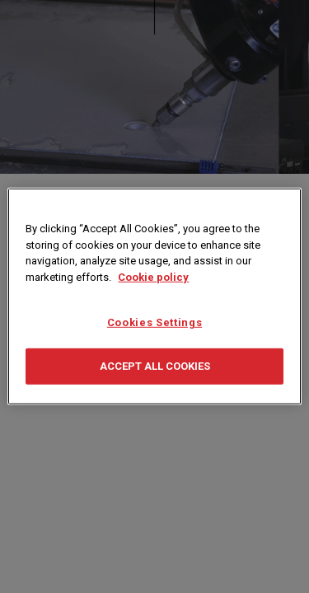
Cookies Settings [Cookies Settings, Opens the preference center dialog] (154, 322)
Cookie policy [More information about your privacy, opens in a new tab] (153, 276)
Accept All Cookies (155, 366)
